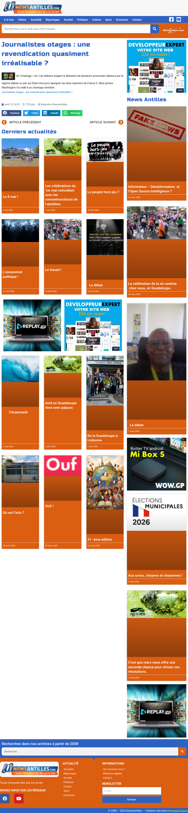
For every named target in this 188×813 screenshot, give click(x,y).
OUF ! (49, 506)
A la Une (9, 19)
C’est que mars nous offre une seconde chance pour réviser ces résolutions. (154, 667)
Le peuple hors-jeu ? (103, 192)
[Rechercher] (154, 28)
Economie (122, 19)
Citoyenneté (15, 412)
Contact (137, 19)
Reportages (53, 19)
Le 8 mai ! (10, 197)
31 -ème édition (100, 540)
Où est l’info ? (13, 513)
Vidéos (22, 19)
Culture (96, 19)
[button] (11, 113)
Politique (82, 19)
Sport (108, 19)
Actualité (36, 19)
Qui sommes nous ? (114, 769)
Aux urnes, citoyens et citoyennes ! (155, 575)
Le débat (95, 285)
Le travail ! (53, 270)
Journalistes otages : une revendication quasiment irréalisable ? (39, 92)
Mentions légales (113, 773)
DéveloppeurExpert (177, 810)
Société (68, 19)
